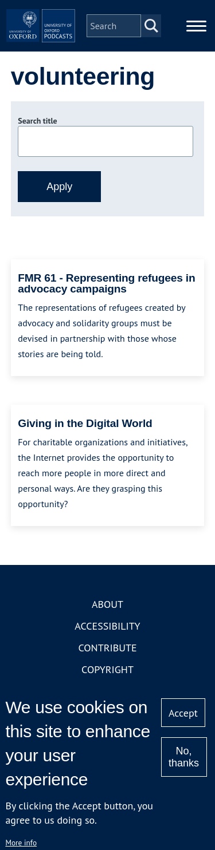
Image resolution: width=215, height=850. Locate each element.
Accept (183, 712)
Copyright (107, 669)
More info (21, 842)
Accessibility (107, 625)
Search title (37, 121)
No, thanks (184, 757)
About (107, 604)
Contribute (107, 647)
